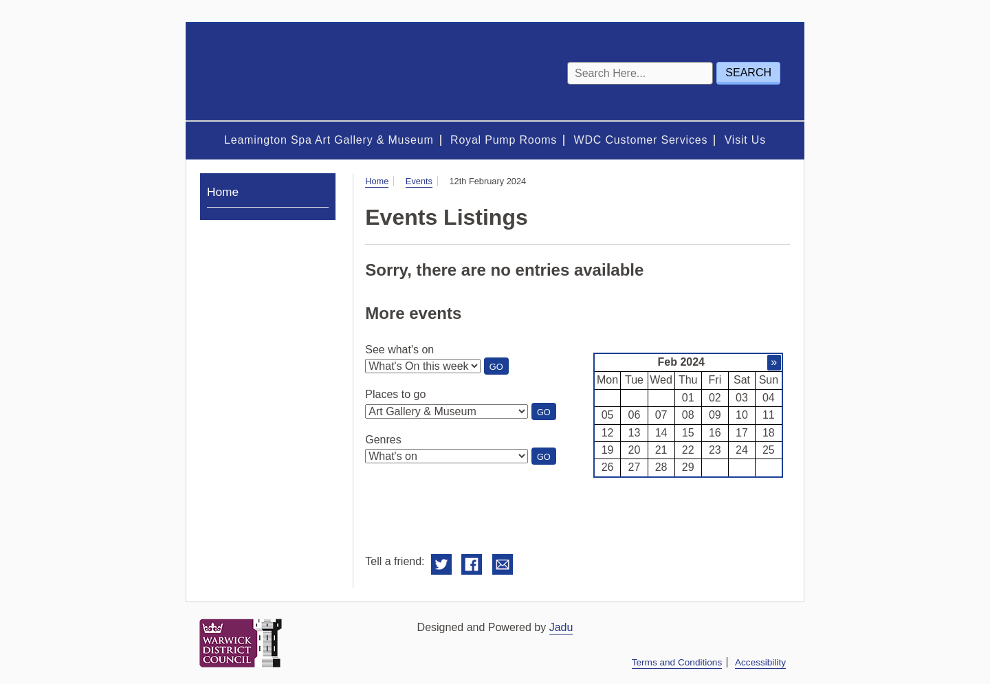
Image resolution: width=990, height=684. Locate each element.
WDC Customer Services (641, 140)
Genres (383, 439)
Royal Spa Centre (282, 72)
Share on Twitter (441, 564)
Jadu (561, 627)
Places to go (395, 394)
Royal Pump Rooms (503, 140)
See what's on (399, 349)
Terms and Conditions (677, 662)
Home (376, 181)
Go (499, 368)
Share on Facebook (471, 564)
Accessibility (760, 662)
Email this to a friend (502, 564)
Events (419, 181)
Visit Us (745, 140)
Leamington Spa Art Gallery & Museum (329, 140)
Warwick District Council (240, 643)
